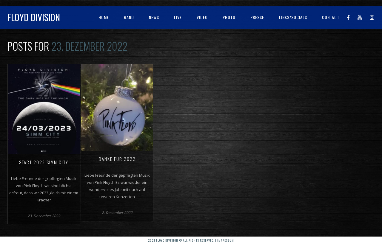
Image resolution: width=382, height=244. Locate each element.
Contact (330, 17)
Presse (257, 17)
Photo (229, 17)
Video (202, 17)
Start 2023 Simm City (43, 162)
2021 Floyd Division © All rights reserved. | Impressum (191, 240)
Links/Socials (293, 17)
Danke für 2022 (117, 159)
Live (178, 17)
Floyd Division (33, 17)
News (154, 17)
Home (103, 17)
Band (129, 17)
